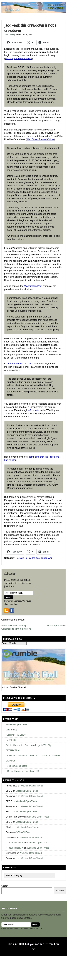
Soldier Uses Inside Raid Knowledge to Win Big (28, 745)
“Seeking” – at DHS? (16, 735)
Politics (36, 558)
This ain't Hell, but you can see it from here (33, 944)
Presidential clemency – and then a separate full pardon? (33, 755)
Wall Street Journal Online (40, 139)
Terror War (46, 558)
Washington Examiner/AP (18, 58)
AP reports (33, 410)
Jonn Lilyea (9, 34)
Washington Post (33, 286)
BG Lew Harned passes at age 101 (22, 771)
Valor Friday (11, 729)
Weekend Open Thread (17, 724)
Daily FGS (11, 740)
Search (4, 886)
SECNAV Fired (13, 750)
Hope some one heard (16, 766)
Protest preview (55, 625)
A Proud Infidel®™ (15, 842)
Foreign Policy (23, 558)
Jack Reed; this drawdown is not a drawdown (30, 27)
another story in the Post (20, 363)
